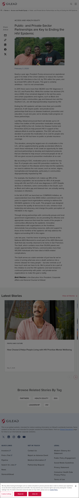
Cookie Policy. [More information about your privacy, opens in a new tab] (54, 490)
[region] (39, 490)
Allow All (34, 494)
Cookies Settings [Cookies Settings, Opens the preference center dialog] (6, 494)
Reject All (20, 494)
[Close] (75, 486)
